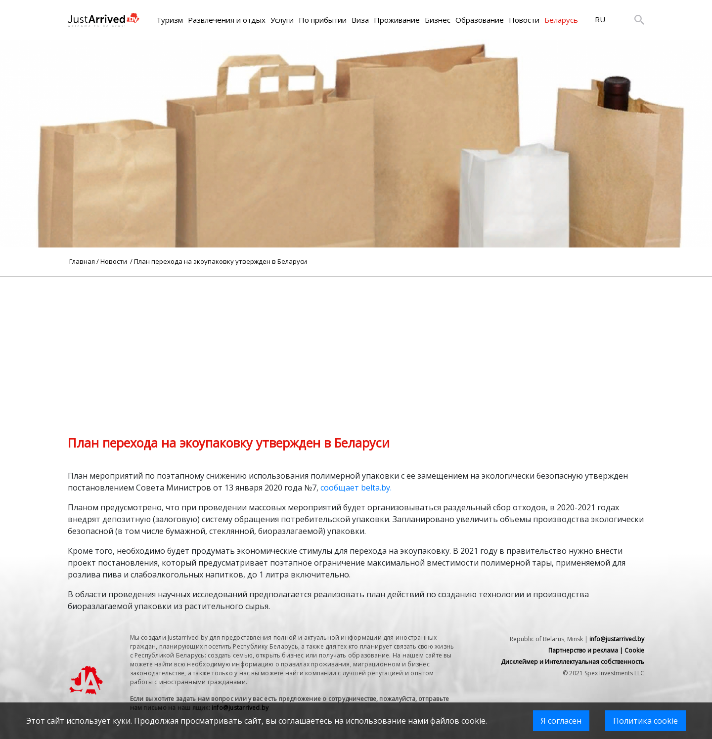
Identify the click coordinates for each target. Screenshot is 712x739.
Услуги (282, 20)
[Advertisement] (356, 346)
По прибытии (323, 20)
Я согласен (561, 720)
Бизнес (437, 20)
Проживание (397, 20)
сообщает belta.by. (356, 487)
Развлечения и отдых (227, 20)
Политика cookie (645, 720)
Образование (479, 20)
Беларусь (561, 20)
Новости (524, 20)
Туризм (169, 20)
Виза (360, 20)
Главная (82, 261)
